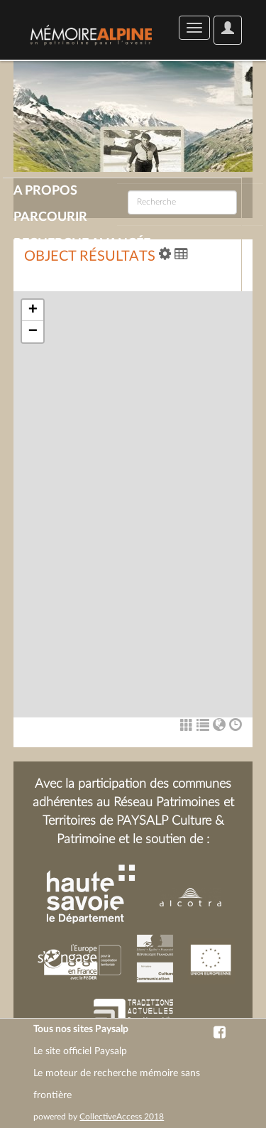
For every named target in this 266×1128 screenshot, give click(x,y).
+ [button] (33, 310)
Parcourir (50, 217)
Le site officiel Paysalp (80, 1051)
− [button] (33, 331)
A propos (45, 191)
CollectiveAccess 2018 (121, 1116)
